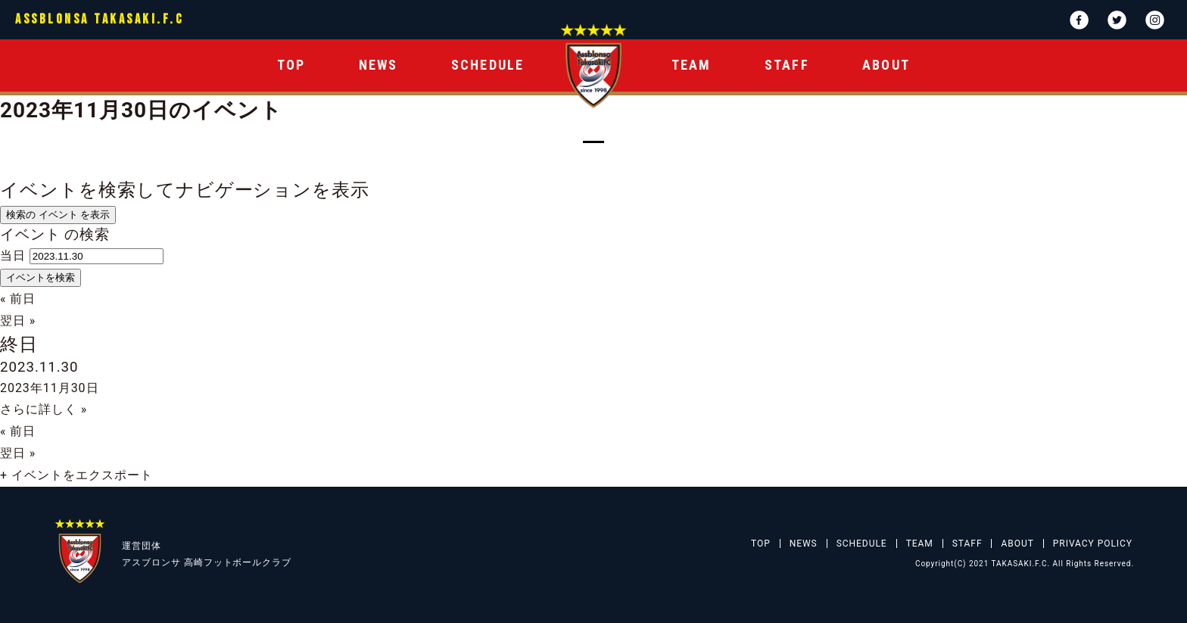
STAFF (787, 65)
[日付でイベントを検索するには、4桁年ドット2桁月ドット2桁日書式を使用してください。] (97, 256)
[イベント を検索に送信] (40, 278)
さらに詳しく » (43, 409)
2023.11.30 (39, 367)
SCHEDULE (488, 65)
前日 (18, 298)
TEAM (691, 65)
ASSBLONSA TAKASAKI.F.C (99, 19)
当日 (13, 255)
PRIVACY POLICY (1092, 543)
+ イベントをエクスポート (76, 475)
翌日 (18, 320)
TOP (291, 65)
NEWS (378, 65)
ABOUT (886, 65)
